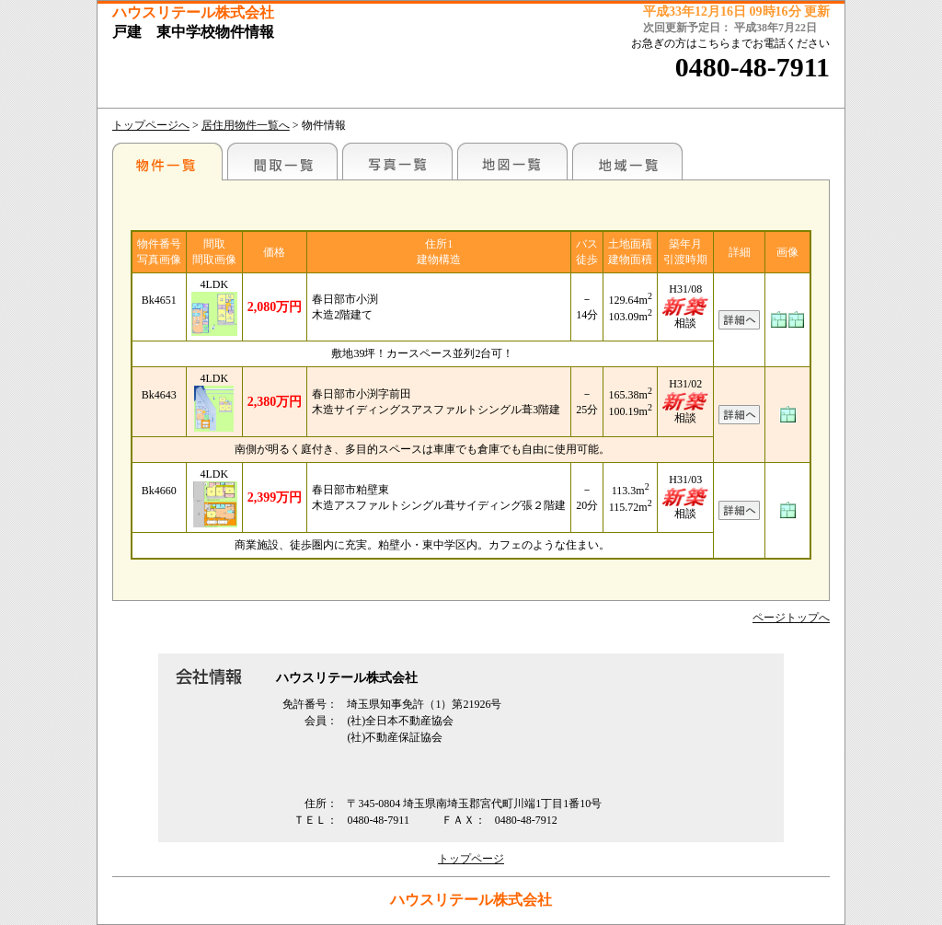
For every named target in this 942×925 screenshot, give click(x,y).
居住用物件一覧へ (245, 125)
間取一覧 (282, 161)
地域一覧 (627, 161)
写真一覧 (397, 161)
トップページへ (151, 125)
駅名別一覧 (167, 161)
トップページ (471, 858)
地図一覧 (512, 161)
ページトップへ (791, 617)
